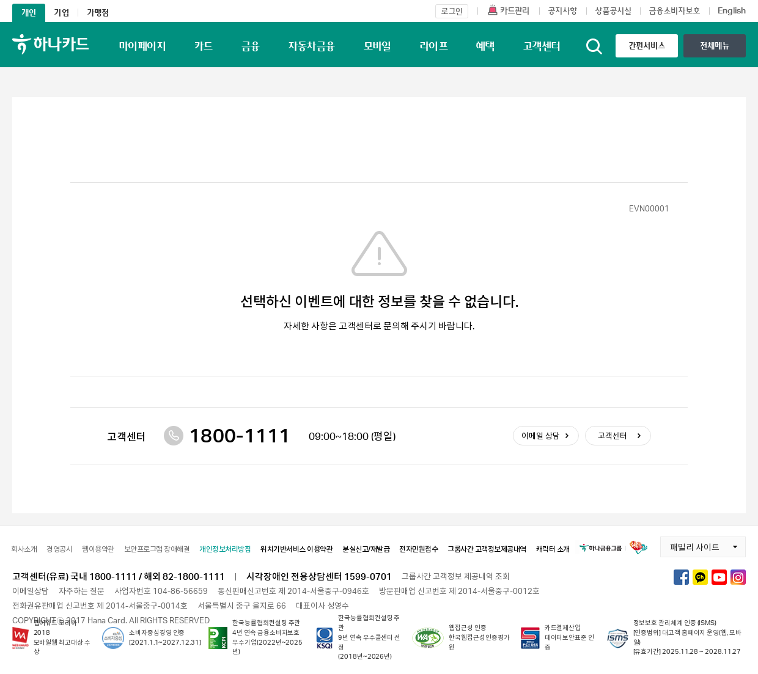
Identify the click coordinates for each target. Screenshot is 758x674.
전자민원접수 (418, 549)
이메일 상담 (540, 436)
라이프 (433, 46)
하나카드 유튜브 (719, 577)
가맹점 (98, 12)
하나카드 (50, 44)
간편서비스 (647, 45)
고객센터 (542, 46)
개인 (28, 12)
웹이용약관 (98, 549)
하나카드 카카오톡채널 (700, 577)
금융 (250, 46)
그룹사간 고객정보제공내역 (486, 549)
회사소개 (24, 549)
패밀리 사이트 (689, 544)
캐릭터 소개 (553, 549)
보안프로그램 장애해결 (157, 549)
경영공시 (59, 549)
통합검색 (594, 46)
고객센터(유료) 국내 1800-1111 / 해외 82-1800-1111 (118, 576)
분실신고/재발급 (365, 549)
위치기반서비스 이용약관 (296, 549)
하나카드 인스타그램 (738, 577)
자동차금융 (311, 46)
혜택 (485, 46)
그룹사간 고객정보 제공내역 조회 (456, 576)
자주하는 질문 (82, 591)
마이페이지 (142, 46)
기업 (61, 12)
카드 (203, 46)
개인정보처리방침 (225, 549)
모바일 (377, 46)
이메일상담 (30, 591)
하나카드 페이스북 (681, 577)
